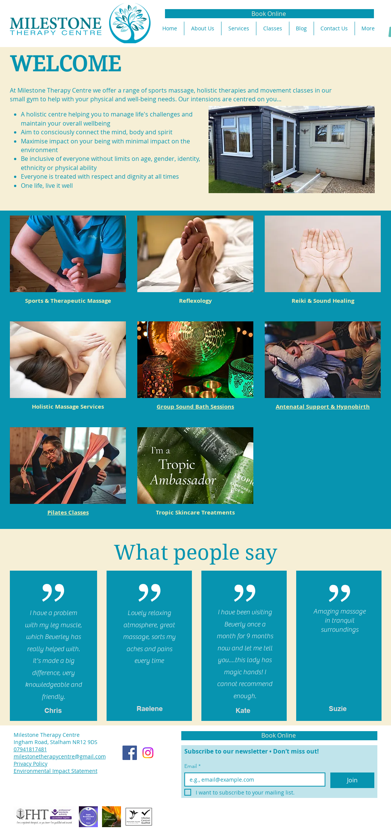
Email (192, 766)
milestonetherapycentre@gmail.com (60, 756)
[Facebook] (129, 753)
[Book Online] (269, 13)
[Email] (252, 779)
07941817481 (30, 749)
